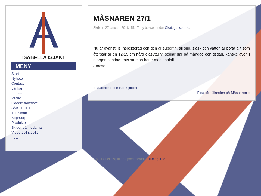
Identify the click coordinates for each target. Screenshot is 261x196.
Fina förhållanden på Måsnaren (222, 93)
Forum (16, 93)
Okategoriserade (177, 28)
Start (15, 74)
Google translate (24, 103)
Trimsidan (19, 113)
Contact (17, 83)
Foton (16, 137)
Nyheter (17, 78)
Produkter (19, 123)
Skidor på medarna (26, 127)
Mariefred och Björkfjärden (117, 88)
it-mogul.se (157, 159)
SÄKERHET (21, 108)
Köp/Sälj (18, 118)
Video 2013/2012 (25, 132)
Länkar (16, 88)
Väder (16, 98)
